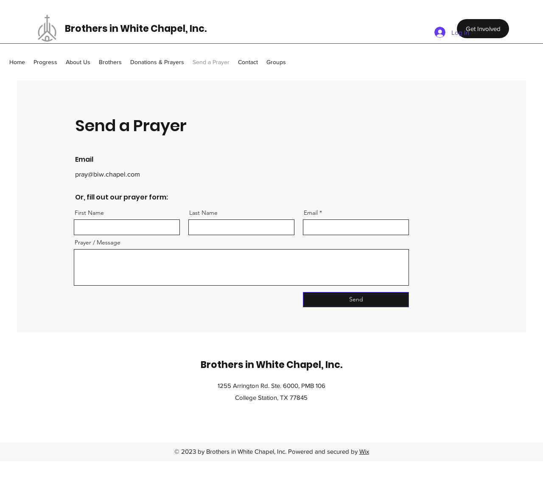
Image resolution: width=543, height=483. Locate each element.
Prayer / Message (97, 242)
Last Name (203, 213)
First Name (89, 213)
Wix (364, 451)
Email (311, 213)
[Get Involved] (483, 28)
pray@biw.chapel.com (107, 174)
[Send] (356, 299)
